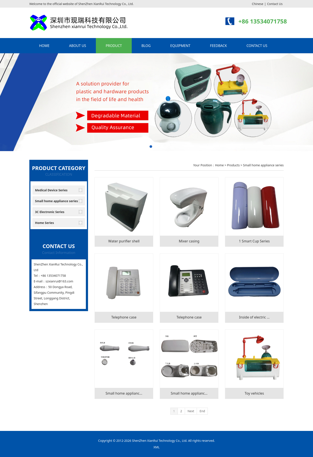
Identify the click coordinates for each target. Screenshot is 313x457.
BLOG (146, 45)
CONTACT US (256, 45)
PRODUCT (114, 45)
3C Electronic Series (49, 212)
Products (233, 165)
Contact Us (275, 4)
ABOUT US (77, 45)
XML (156, 447)
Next (191, 411)
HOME (44, 45)
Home (219, 165)
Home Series (44, 223)
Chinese (257, 4)
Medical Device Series (51, 190)
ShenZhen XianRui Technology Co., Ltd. (159, 441)
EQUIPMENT (180, 45)
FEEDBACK (218, 45)
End (202, 411)
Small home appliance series (56, 201)
